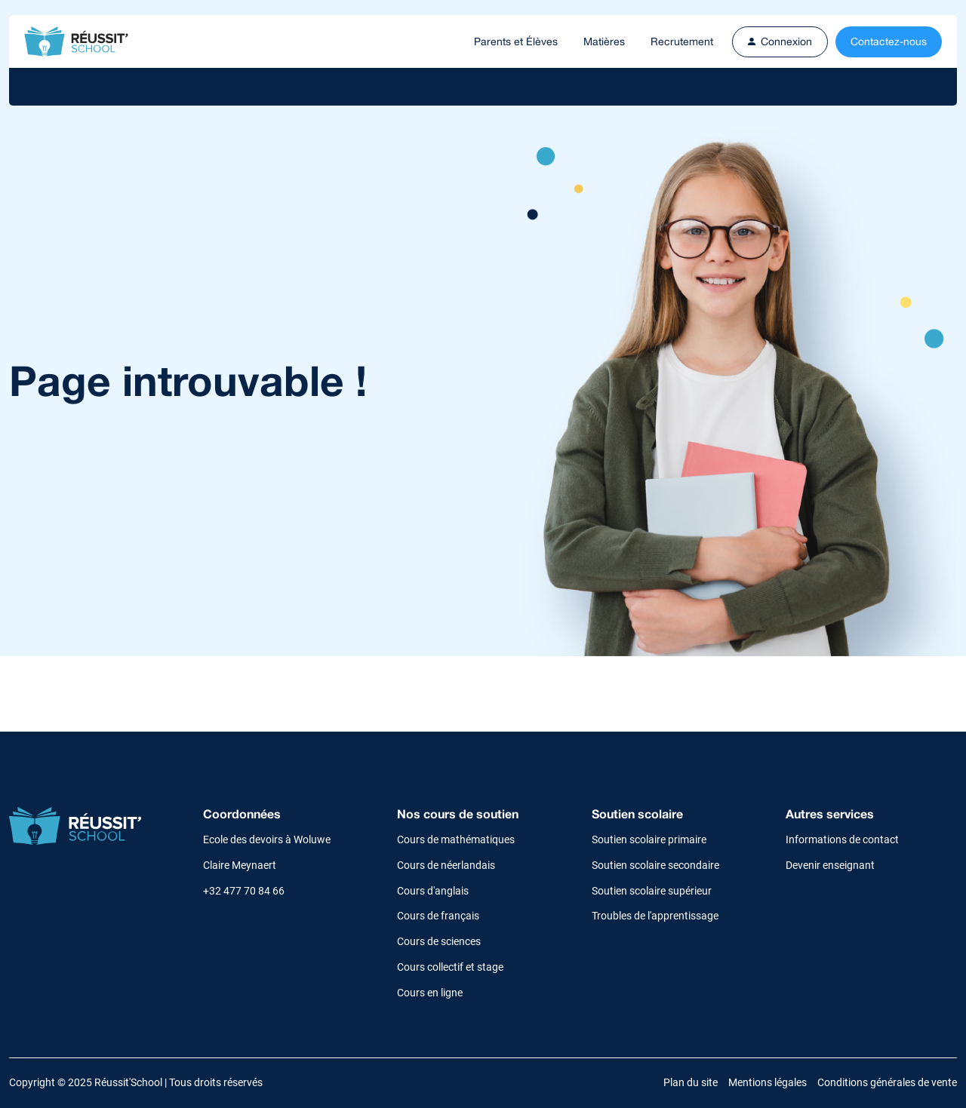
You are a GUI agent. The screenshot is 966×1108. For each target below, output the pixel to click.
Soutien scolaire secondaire (655, 865)
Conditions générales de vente (887, 1082)
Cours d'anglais (433, 891)
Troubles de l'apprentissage (655, 916)
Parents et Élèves (516, 41)
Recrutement (682, 41)
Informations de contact (842, 839)
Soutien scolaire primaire (649, 839)
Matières (604, 41)
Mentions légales (767, 1082)
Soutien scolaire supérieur (652, 891)
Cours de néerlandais (446, 865)
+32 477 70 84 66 (244, 891)
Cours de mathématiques (456, 839)
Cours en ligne (430, 993)
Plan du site (690, 1082)
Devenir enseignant (830, 865)
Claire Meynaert (239, 865)
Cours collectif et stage (450, 967)
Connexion (780, 41)
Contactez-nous (889, 41)
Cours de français (438, 916)
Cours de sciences (439, 941)
